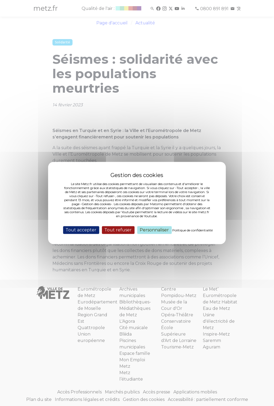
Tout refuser (118, 229)
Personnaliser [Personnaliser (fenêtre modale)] (154, 229)
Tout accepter (81, 229)
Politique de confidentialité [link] (192, 230)
